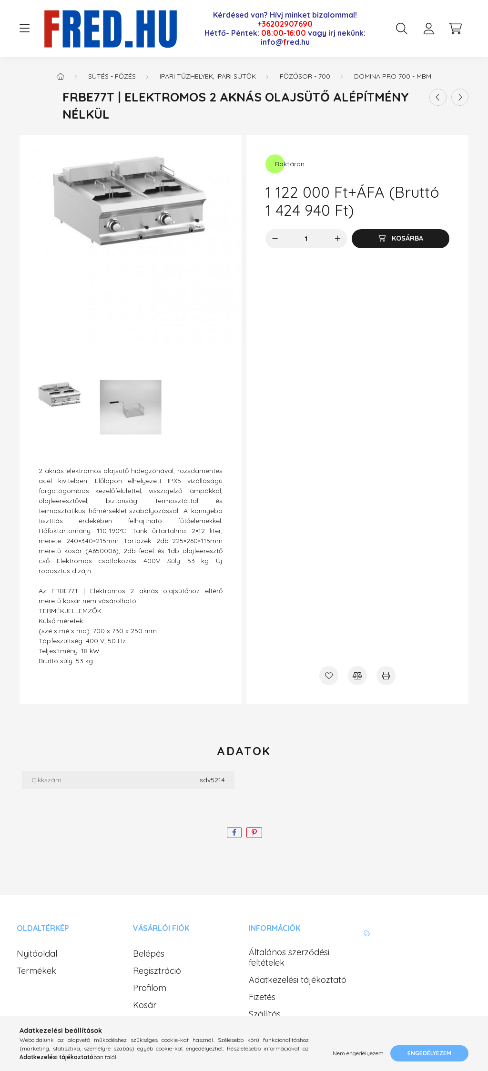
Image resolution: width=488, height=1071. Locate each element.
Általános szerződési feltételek (289, 957)
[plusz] (337, 239)
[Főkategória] (60, 76)
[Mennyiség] (306, 238)
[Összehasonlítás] (357, 675)
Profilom (149, 988)
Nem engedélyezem (358, 1053)
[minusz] (275, 239)
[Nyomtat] (386, 675)
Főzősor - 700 (305, 76)
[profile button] (428, 28)
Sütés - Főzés (112, 76)
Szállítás (265, 1014)
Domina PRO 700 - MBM (392, 76)
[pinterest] (254, 832)
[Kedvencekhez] (328, 675)
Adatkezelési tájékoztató (297, 980)
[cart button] (455, 28)
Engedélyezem (429, 1053)
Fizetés (262, 997)
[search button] (401, 28)
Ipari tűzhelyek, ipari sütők (208, 76)
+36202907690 (285, 24)
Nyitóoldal (37, 954)
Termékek (36, 971)
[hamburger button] (24, 28)
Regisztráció (157, 971)
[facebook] (234, 832)
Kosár (144, 1005)
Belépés (148, 954)
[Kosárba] (400, 238)
